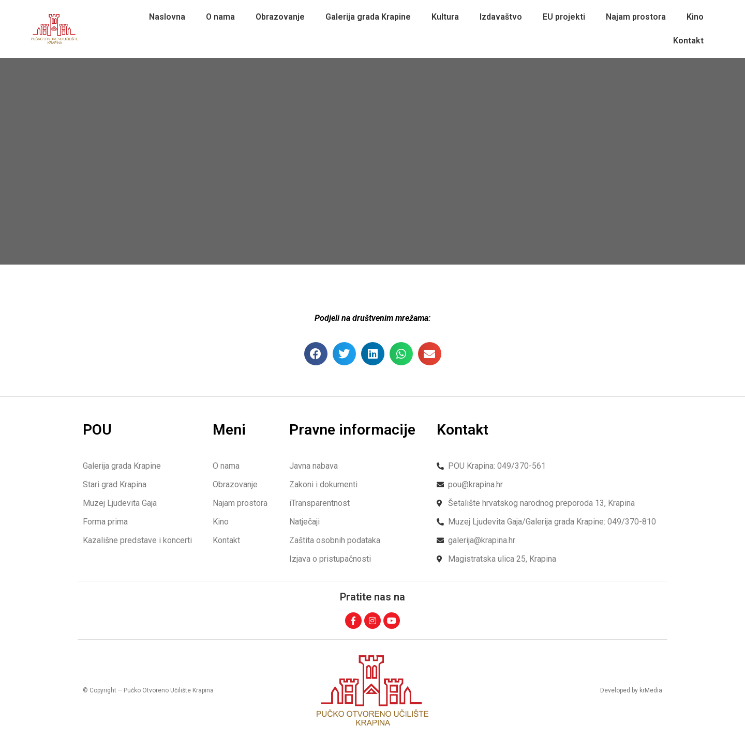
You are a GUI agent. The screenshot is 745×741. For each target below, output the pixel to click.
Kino (695, 17)
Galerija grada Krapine (368, 17)
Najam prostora (636, 17)
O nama (220, 17)
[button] (315, 353)
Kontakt (688, 40)
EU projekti (564, 17)
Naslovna (167, 17)
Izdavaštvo (501, 17)
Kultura (445, 17)
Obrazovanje (280, 17)
